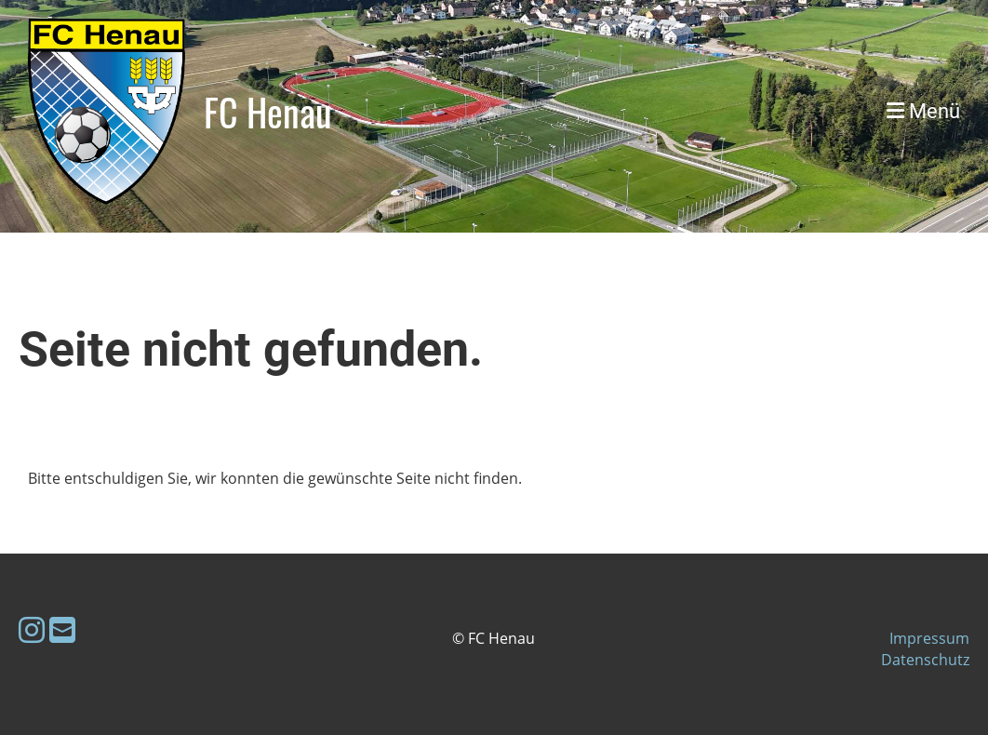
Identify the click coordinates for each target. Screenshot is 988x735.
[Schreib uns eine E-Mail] (62, 629)
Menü (923, 111)
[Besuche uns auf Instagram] (32, 629)
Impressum (929, 638)
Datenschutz (925, 659)
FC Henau (268, 112)
